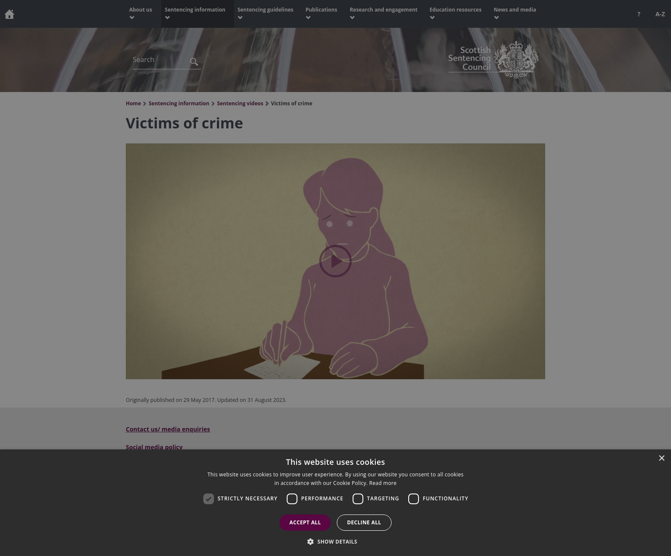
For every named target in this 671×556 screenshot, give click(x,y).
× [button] (661, 458)
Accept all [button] (305, 522)
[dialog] (335, 502)
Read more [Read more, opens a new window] (383, 483)
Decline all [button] (364, 522)
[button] (335, 541)
